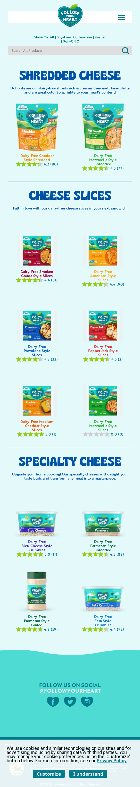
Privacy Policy (112, 760)
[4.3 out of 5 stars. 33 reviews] (37, 359)
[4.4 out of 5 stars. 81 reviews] (37, 280)
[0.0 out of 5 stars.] (103, 434)
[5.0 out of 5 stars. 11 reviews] (37, 554)
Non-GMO (71, 41)
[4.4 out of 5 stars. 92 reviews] (103, 629)
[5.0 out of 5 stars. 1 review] (37, 434)
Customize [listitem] (49, 774)
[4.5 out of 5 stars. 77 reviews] (103, 168)
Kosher (100, 37)
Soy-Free (64, 37)
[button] (121, 17)
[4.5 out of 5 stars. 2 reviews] (103, 359)
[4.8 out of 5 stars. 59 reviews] (37, 629)
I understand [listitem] (88, 774)
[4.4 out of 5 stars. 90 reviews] (103, 284)
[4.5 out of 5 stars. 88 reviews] (103, 554)
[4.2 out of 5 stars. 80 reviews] (37, 164)
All (52, 37)
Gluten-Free (82, 37)
